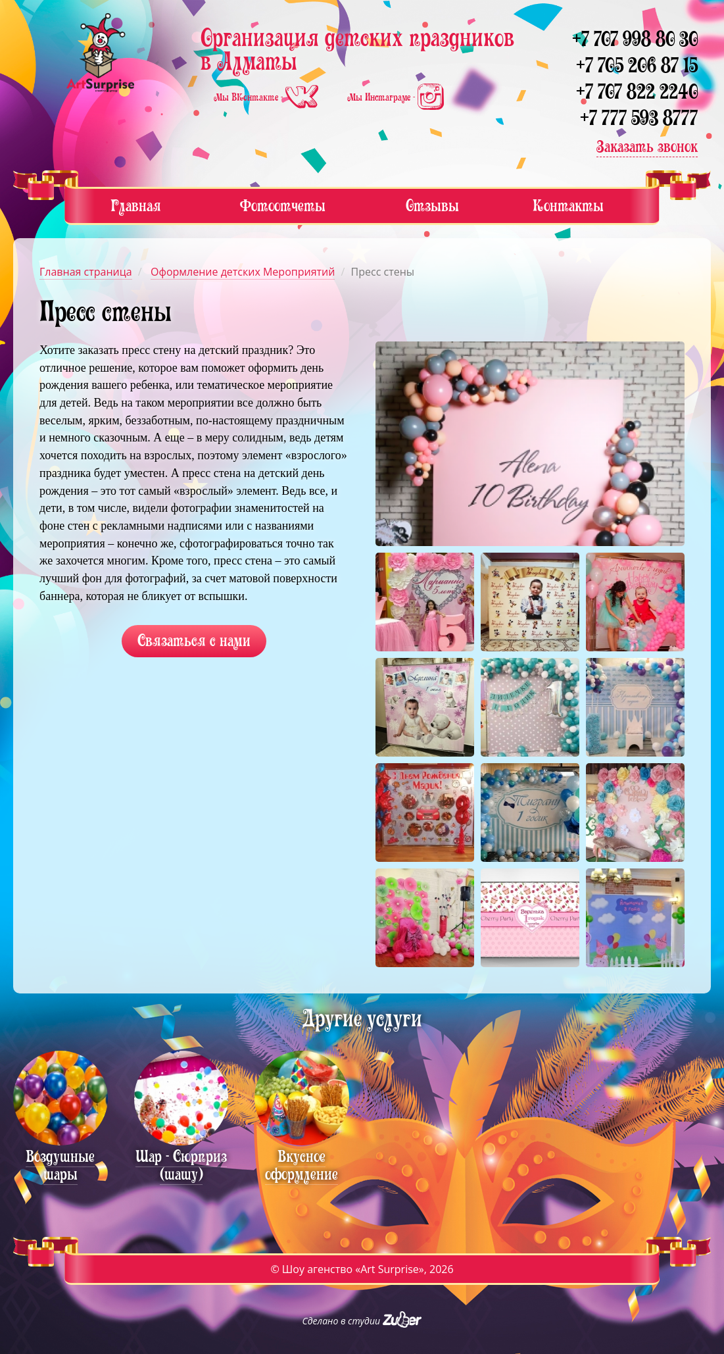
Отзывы (432, 205)
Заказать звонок (647, 146)
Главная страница (85, 271)
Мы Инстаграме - (395, 97)
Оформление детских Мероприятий (243, 271)
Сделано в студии (362, 1321)
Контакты (568, 205)
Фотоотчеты (283, 205)
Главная (135, 205)
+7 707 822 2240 (637, 92)
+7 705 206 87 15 (637, 65)
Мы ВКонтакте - (267, 97)
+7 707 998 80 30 (635, 39)
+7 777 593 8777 (639, 118)
